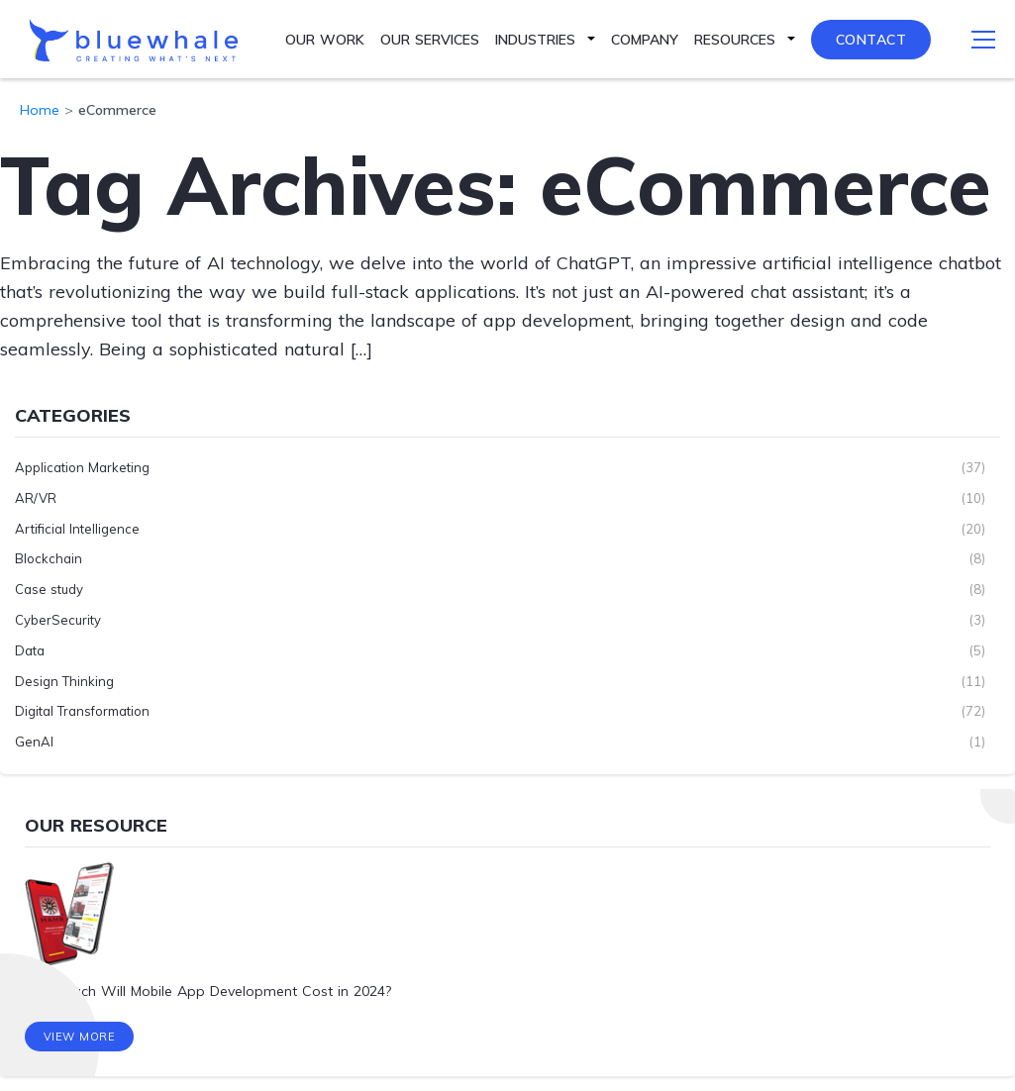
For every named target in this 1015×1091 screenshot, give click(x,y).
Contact (871, 40)
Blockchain (48, 558)
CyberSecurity (58, 620)
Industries (535, 40)
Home (39, 110)
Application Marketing (82, 467)
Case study (49, 589)
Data (30, 650)
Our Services (429, 40)
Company (644, 40)
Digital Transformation (82, 711)
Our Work (324, 40)
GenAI (34, 741)
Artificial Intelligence (77, 529)
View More (80, 1036)
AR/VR (35, 498)
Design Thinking (64, 681)
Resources (734, 40)
